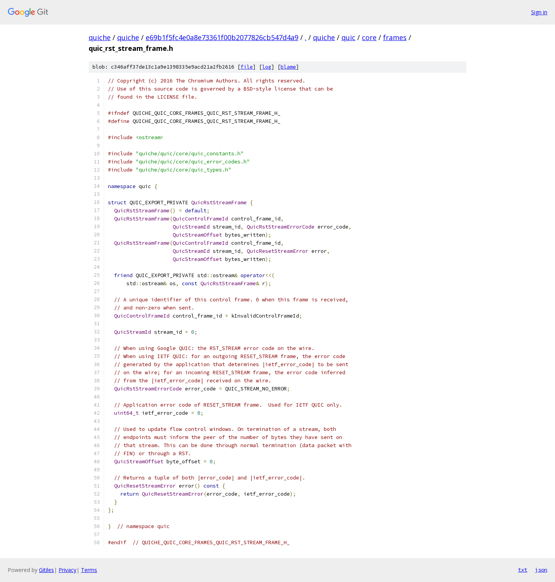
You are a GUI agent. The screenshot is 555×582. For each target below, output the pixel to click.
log (266, 67)
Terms (89, 570)
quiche (100, 37)
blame (288, 67)
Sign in (539, 12)
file (246, 67)
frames (395, 37)
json (541, 569)
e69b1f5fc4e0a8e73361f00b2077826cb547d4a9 (222, 37)
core (369, 37)
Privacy (67, 570)
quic (348, 37)
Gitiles (46, 570)
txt (522, 569)
